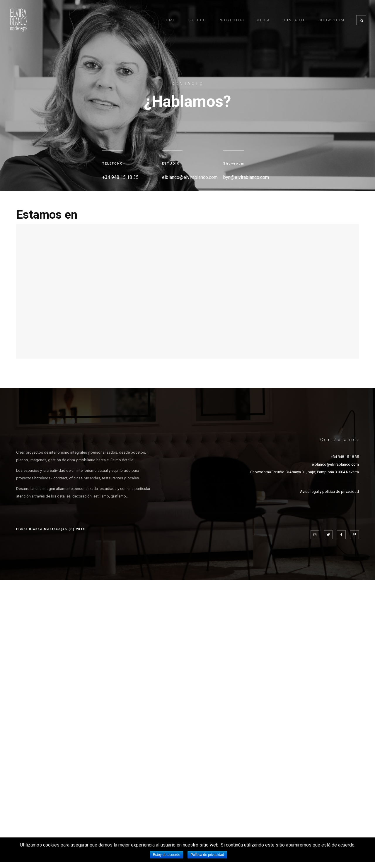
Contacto (294, 20)
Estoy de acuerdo (166, 855)
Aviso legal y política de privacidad (329, 491)
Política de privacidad (207, 855)
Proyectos (231, 20)
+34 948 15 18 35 (345, 457)
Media (263, 20)
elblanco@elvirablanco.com (335, 464)
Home (169, 20)
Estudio (197, 20)
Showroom (331, 20)
